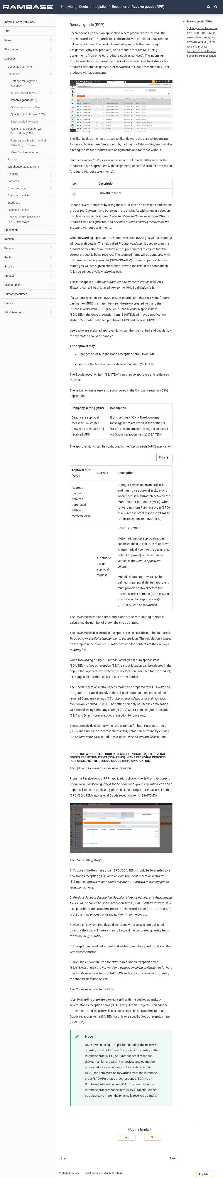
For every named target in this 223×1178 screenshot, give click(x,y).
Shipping (30, 174)
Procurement (28, 49)
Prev (64, 1158)
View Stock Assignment (25, 152)
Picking (30, 159)
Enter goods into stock (32, 121)
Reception (30, 73)
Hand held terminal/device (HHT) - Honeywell (24, 219)
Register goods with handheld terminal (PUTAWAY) (29, 143)
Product (28, 275)
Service (28, 247)
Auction (28, 238)
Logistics (28, 58)
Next (173, 1158)
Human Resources (28, 293)
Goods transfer (30, 188)
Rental (28, 257)
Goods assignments (30, 66)
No (152, 1137)
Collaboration (28, 284)
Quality (28, 302)
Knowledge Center (75, 7)
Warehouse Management (30, 166)
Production (28, 229)
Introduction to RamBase (28, 21)
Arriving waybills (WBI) (32, 92)
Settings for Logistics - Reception (25, 83)
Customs (30, 181)
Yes (127, 1137)
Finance (28, 266)
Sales (28, 39)
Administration (28, 312)
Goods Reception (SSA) (25, 107)
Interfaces (30, 202)
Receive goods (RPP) (24, 100)
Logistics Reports (18, 209)
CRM (28, 30)
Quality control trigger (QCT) (28, 114)
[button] (216, 7)
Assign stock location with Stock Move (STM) (27, 131)
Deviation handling (30, 195)
